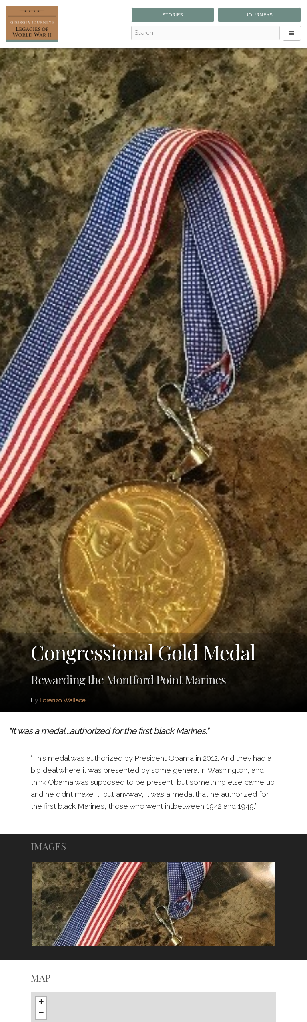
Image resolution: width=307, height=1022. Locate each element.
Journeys (259, 15)
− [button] (41, 1013)
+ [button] (41, 1002)
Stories (173, 15)
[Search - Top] (205, 33)
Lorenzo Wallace (62, 700)
